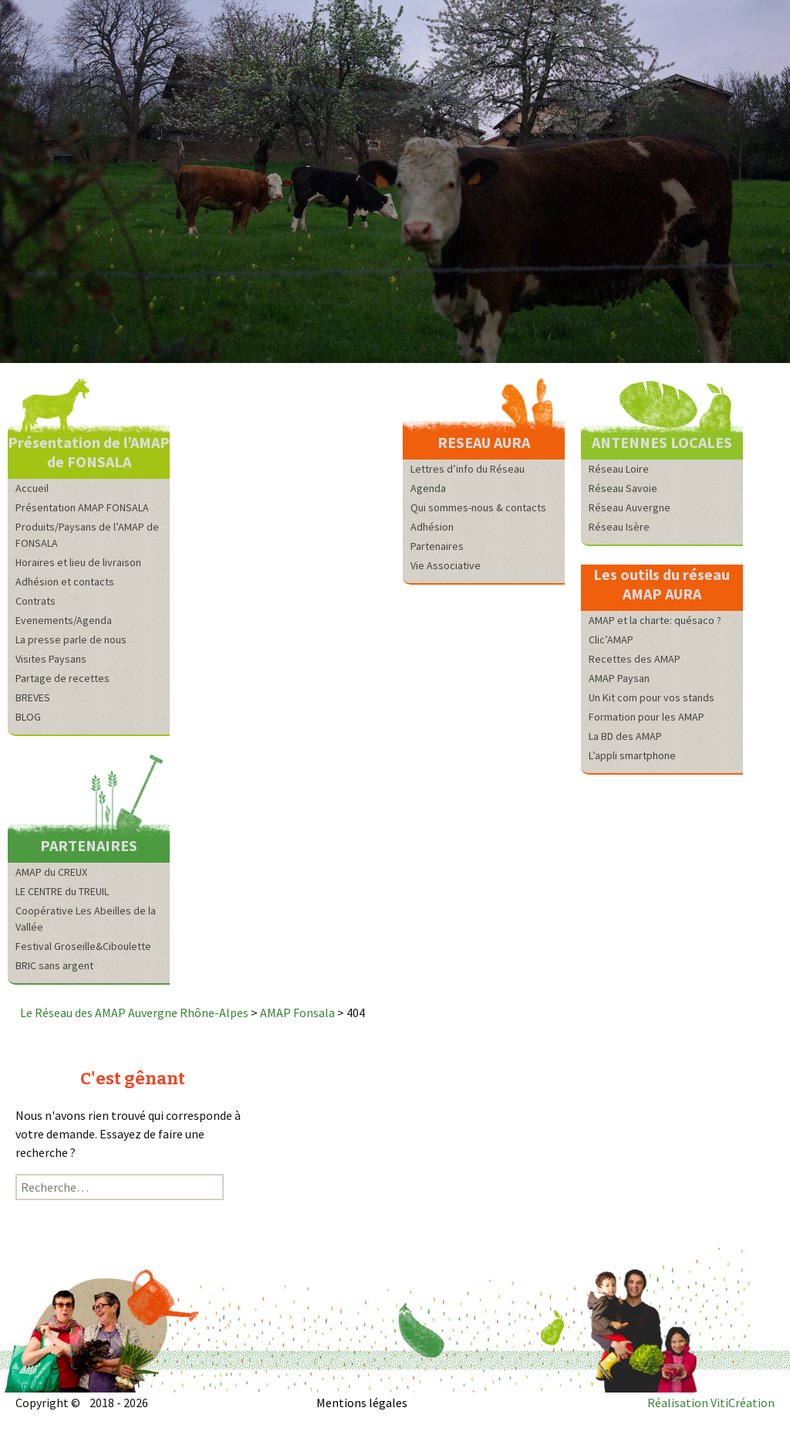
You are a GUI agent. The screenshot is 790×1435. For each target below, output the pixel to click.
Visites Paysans (50, 659)
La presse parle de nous (71, 639)
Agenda (428, 488)
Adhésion (432, 527)
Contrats (35, 601)
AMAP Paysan (619, 678)
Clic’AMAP (611, 639)
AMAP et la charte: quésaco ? (655, 620)
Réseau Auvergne (629, 507)
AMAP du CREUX (51, 872)
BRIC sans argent (54, 965)
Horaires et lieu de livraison (78, 562)
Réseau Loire (619, 469)
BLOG (28, 717)
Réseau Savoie (623, 488)
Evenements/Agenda (63, 620)
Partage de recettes (62, 678)
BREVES (32, 697)
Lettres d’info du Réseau (467, 469)
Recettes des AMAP (634, 659)
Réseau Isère (619, 527)
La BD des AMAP (625, 736)
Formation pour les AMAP (646, 717)
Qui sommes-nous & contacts (478, 507)
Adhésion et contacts (64, 582)
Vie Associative (445, 565)
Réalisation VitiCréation (711, 1402)
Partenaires (437, 546)
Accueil (32, 488)
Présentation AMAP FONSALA (82, 507)
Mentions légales (361, 1402)
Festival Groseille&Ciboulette (83, 946)
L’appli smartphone (632, 755)
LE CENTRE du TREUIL (62, 891)
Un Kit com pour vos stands (651, 697)
